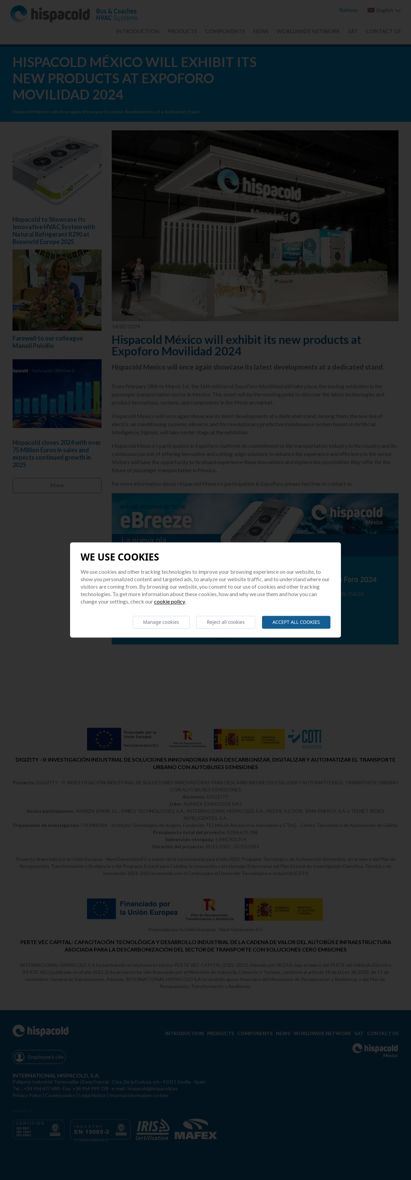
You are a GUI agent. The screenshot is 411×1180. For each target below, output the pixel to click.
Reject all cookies (226, 622)
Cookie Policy (169, 601)
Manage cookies (161, 622)
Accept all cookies (296, 622)
